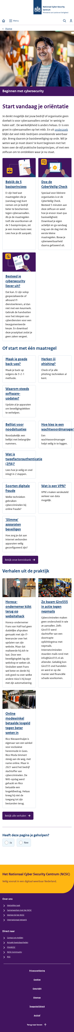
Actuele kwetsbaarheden (17, 942)
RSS (8, 957)
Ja (11, 842)
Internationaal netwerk (17, 919)
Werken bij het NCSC (15, 915)
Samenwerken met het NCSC (19, 910)
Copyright (37, 988)
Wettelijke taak (13, 905)
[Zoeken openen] (64, 20)
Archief (37, 1015)
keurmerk (25, 308)
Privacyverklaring (37, 970)
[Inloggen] (71, 21)
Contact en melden (15, 937)
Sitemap (37, 997)
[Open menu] (13, 20)
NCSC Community (14, 952)
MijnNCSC (11, 947)
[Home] (3, 20)
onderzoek (61, 129)
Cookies (37, 979)
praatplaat (17, 332)
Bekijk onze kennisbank (20, 560)
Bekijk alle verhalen (18, 815)
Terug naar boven (37, 1025)
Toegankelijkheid (37, 1006)
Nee (26, 842)
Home (8, 28)
